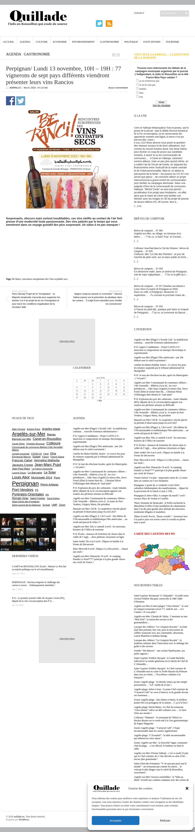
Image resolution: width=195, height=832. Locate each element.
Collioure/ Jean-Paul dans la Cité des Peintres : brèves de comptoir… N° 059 (161, 250)
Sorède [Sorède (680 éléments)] (46, 505)
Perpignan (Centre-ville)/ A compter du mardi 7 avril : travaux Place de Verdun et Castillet (160, 497)
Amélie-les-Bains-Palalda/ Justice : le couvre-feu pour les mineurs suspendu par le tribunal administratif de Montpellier (160, 367)
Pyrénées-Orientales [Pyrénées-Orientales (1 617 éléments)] (28, 494)
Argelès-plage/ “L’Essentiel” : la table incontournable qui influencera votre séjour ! (159, 737)
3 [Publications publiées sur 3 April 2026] (108, 384)
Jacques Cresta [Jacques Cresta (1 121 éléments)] (22, 465)
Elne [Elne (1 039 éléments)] (53, 453)
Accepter (115, 820)
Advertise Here (67, 341)
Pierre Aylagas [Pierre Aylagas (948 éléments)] (49, 484)
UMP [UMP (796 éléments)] (54, 504)
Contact (139, 13)
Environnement (83, 41)
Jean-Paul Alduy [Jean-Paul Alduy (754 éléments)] (21, 468)
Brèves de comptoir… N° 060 (148, 230)
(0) (140, 206)
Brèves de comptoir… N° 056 (148, 306)
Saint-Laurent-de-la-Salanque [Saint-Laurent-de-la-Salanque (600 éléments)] (26, 505)
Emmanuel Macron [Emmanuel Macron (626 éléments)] (21, 457)
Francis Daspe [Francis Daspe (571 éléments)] (57, 457)
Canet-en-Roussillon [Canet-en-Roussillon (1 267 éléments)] (47, 439)
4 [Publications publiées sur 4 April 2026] (116, 384)
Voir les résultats (161, 105)
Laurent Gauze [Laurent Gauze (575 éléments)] (19, 473)
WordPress (24, 819)
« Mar (99, 400)
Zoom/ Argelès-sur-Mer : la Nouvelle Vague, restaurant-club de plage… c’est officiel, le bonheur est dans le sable (161, 745)
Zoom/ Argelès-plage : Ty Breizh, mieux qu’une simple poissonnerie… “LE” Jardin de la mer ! (160, 683)
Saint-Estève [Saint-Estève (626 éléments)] (53, 498)
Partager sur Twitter (20, 100)
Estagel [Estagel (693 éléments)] (37, 456)
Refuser (165, 820)
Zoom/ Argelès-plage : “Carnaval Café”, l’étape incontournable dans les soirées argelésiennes (157, 729)
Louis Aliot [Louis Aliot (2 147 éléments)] (21, 477)
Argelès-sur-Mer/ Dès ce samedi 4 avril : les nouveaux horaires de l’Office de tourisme (160, 439)
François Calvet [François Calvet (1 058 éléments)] (22, 460)
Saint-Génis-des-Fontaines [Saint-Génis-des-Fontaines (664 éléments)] (25, 501)
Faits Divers (151, 41)
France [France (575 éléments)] (45, 457)
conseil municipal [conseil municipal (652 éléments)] (20, 454)
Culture (42, 41)
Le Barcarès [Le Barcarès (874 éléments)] (35, 472)
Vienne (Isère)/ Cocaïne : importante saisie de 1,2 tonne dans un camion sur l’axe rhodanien (160, 479)
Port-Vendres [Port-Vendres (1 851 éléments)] (22, 490)
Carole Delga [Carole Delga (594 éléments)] (18, 444)
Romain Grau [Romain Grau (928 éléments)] (20, 498)
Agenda (24, 41)
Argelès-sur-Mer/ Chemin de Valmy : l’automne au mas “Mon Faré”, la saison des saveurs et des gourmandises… (160, 619)
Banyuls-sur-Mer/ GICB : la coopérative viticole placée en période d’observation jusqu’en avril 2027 (160, 421)
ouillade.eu (19, 816)
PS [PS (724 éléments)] (36, 490)
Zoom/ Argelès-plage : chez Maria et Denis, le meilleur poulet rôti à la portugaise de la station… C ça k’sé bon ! (161, 701)
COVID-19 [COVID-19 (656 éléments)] (36, 454)
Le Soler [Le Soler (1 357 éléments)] (50, 472)
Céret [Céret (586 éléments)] (46, 454)
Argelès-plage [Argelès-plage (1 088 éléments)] (51, 429)
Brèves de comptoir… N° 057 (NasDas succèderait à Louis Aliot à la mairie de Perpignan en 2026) (159, 287)
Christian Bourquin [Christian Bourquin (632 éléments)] (35, 444)
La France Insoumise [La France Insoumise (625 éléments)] (42, 469)
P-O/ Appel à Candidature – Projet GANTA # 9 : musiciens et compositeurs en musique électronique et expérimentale (160, 350)
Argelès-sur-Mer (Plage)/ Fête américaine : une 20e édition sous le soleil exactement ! (158, 359)
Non (141, 92)
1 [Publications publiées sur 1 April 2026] (92, 384)
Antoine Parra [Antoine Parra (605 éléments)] (33, 429)
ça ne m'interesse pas (149, 80)
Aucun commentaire (118, 87)
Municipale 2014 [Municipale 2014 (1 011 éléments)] (41, 477)
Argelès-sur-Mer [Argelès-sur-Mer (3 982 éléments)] (28, 434)
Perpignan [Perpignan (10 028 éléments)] (25, 483)
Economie (60, 41)
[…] (136, 206)
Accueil (8, 41)
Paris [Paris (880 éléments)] (57, 477)
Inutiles (142, 88)
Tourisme (172, 41)
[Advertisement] (67, 237)
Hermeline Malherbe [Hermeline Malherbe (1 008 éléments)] (47, 460)
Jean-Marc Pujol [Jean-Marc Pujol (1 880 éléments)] (48, 465)
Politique (131, 41)
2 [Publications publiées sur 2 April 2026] (100, 384)
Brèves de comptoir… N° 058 (148, 268)
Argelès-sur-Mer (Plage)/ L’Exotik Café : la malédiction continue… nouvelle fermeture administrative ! (161, 341)
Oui (141, 96)
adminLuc (15, 87)
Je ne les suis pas (147, 84)
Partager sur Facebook (10, 100)
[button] (187, 788)
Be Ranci (16, 279)
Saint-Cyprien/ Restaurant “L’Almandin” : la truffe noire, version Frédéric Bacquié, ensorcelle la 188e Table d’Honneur (161, 598)
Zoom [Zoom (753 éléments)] (62, 505)
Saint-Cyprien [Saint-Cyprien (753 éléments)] (37, 498)
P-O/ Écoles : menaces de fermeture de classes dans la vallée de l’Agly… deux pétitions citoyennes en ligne (160, 447)
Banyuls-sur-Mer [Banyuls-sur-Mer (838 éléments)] (21, 439)
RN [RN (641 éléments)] (47, 495)
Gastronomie (109, 41)
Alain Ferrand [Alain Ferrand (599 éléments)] (18, 429)
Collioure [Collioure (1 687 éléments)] (53, 443)
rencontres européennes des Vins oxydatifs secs (45, 279)
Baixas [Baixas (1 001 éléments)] (51, 434)
